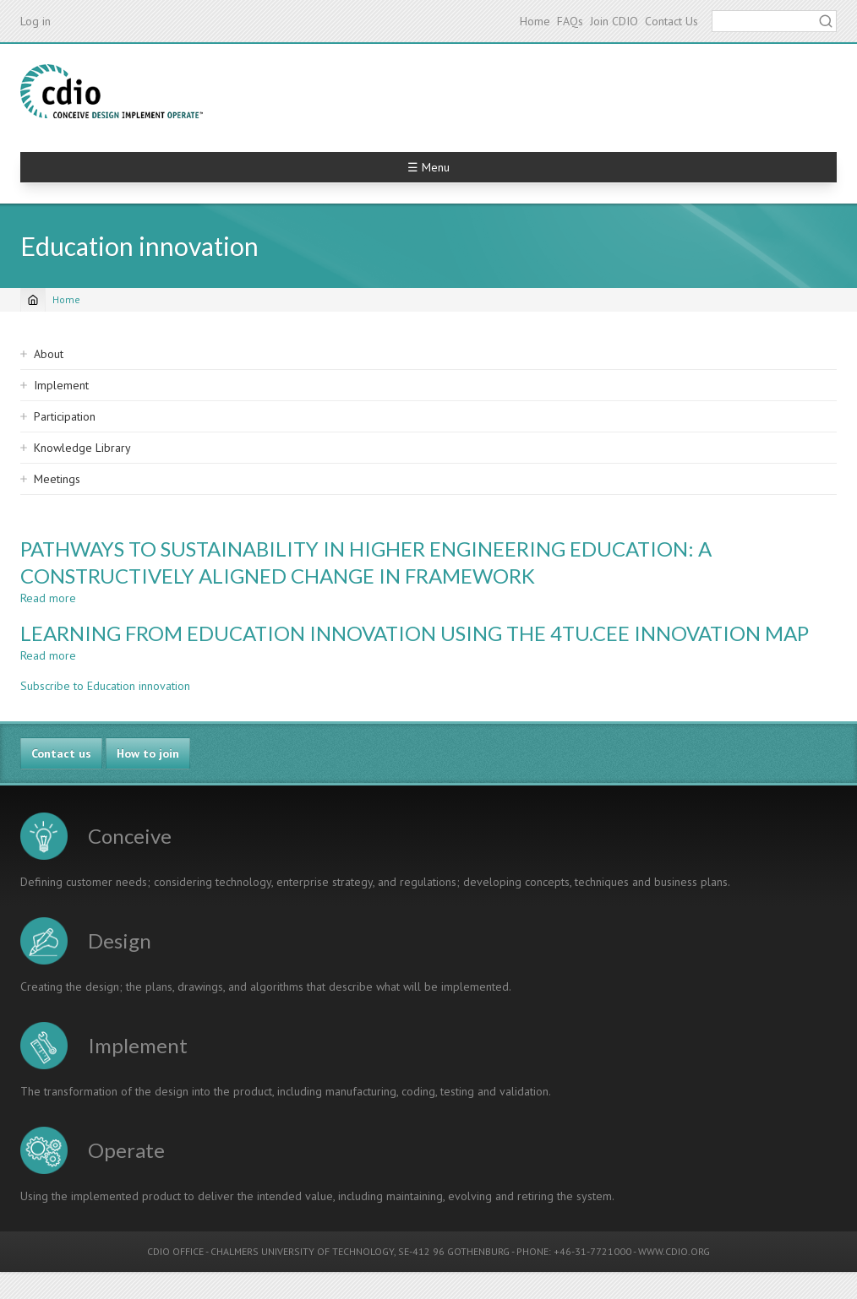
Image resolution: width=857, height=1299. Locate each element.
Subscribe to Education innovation (105, 685)
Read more (48, 598)
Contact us (61, 753)
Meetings (57, 478)
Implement (61, 385)
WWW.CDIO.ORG (674, 1251)
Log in (35, 21)
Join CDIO (614, 21)
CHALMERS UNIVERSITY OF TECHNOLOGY (302, 1251)
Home (535, 21)
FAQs (570, 21)
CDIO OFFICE (175, 1251)
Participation (65, 416)
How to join (148, 753)
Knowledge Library (82, 447)
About (48, 353)
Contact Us (671, 21)
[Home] (33, 300)
